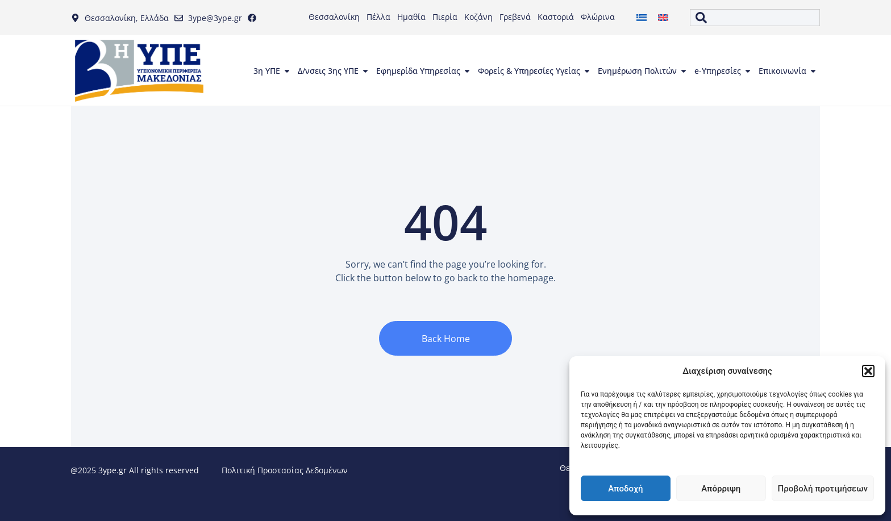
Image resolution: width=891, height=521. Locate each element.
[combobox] (754, 17)
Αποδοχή (625, 489)
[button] (868, 371)
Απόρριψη (720, 489)
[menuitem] (641, 18)
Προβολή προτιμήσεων (823, 489)
